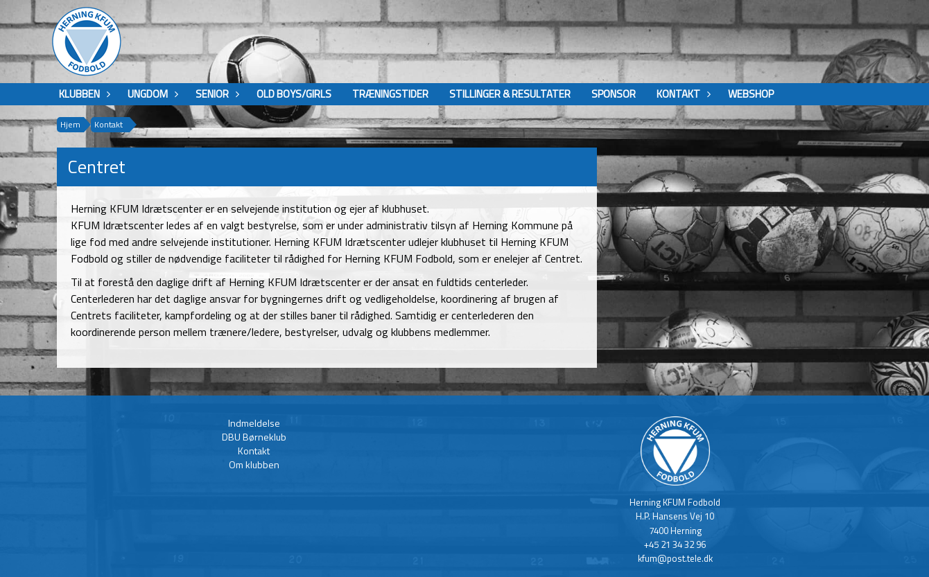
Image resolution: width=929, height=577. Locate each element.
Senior (216, 94)
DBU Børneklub (254, 436)
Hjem (70, 124)
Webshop (751, 94)
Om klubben (254, 464)
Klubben (83, 94)
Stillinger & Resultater (510, 94)
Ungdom (151, 94)
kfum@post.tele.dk (675, 558)
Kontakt (682, 94)
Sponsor (613, 94)
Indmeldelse (254, 423)
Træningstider (390, 94)
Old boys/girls (294, 94)
